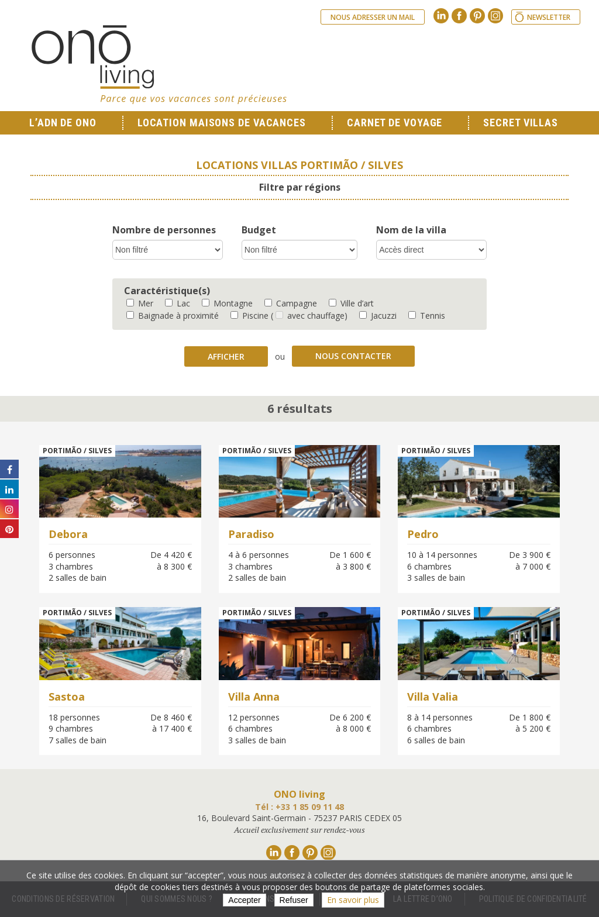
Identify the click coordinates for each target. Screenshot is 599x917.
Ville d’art (351, 303)
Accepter (244, 900)
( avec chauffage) (309, 315)
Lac (177, 303)
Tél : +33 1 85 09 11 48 (299, 806)
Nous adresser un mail (373, 17)
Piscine (249, 315)
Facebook (459, 15)
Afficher (226, 356)
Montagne (227, 303)
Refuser (294, 900)
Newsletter (548, 17)
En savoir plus (353, 899)
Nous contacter (353, 355)
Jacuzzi (378, 315)
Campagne (290, 303)
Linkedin (441, 15)
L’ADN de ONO (63, 122)
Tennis (426, 315)
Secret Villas (520, 122)
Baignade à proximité (172, 315)
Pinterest (477, 15)
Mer (139, 303)
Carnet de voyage (394, 122)
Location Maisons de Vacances (221, 122)
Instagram (495, 15)
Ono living (159, 64)
